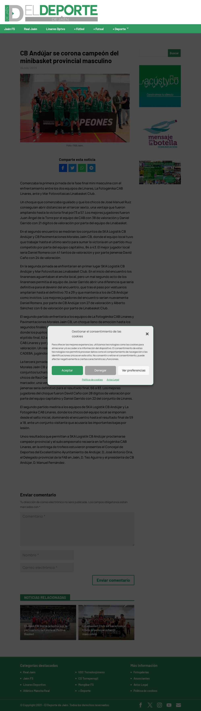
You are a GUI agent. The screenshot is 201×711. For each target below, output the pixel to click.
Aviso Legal (113, 379)
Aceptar (67, 370)
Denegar (100, 370)
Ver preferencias (133, 370)
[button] (147, 334)
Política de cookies (92, 379)
